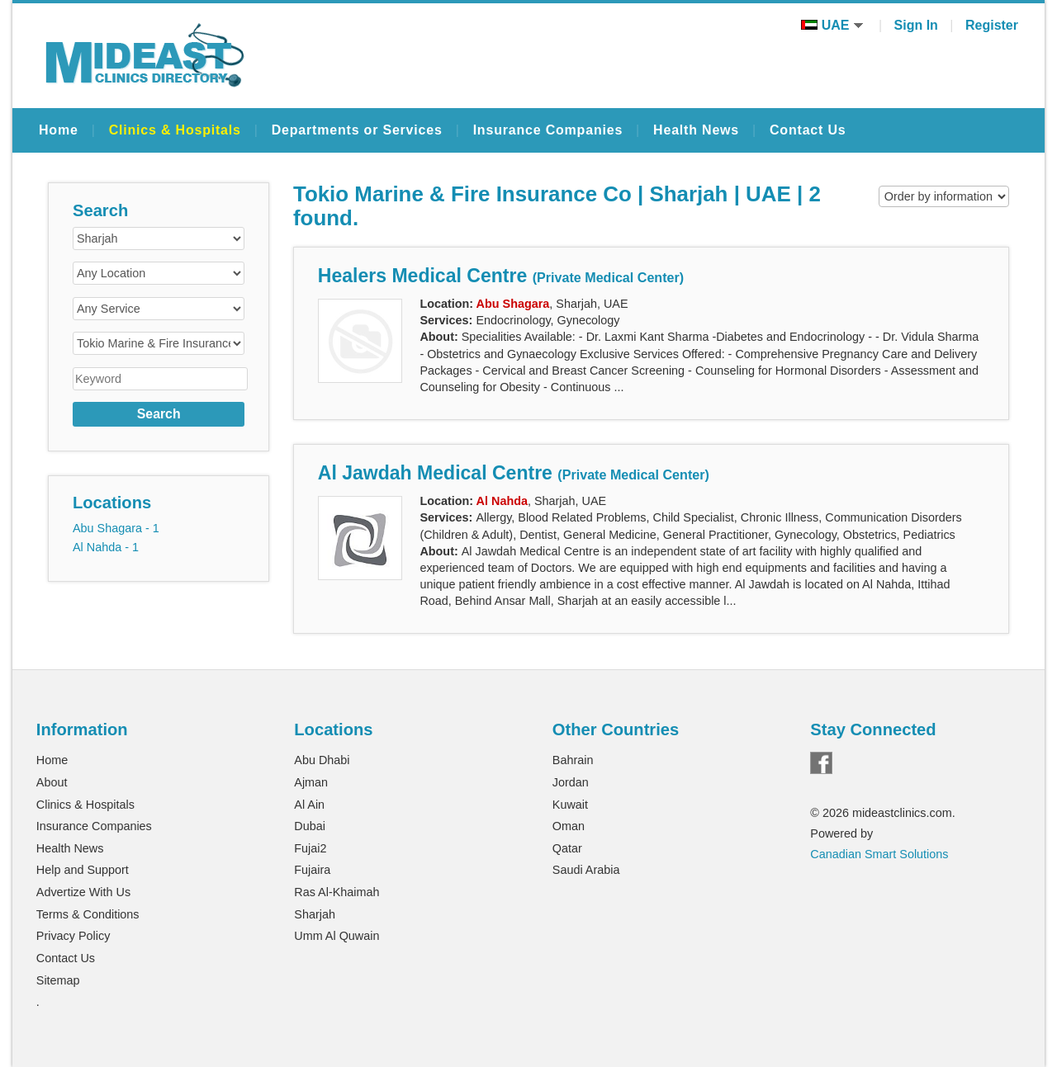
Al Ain (309, 804)
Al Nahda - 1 (106, 547)
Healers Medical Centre (501, 275)
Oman (568, 826)
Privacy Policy (73, 935)
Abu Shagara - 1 (116, 528)
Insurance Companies (548, 130)
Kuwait (570, 804)
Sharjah (314, 914)
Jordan (570, 782)
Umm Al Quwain (336, 935)
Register (991, 25)
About (52, 782)
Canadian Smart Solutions (879, 854)
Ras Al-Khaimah (336, 892)
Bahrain (573, 760)
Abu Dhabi (321, 760)
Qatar (567, 848)
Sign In (916, 25)
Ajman (311, 782)
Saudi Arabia (586, 869)
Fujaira (312, 869)
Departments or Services (357, 130)
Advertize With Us (83, 892)
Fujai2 (310, 848)
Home (58, 130)
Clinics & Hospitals (175, 130)
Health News (696, 130)
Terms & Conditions (88, 914)
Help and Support (82, 869)
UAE (832, 25)
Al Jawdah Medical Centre (513, 473)
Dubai (309, 826)
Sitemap (58, 980)
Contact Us (808, 130)
